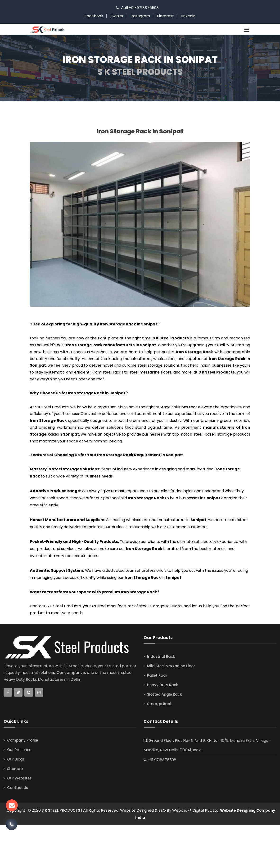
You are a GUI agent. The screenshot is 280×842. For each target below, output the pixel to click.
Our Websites (20, 795)
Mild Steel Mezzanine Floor (172, 683)
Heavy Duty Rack (163, 702)
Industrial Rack (161, 673)
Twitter (117, 16)
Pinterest (165, 16)
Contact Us (18, 804)
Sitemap (15, 785)
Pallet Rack (157, 692)
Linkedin (188, 16)
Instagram (140, 16)
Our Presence (19, 767)
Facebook (94, 16)
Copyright (24, 827)
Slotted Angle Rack (165, 711)
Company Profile (23, 757)
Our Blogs (16, 776)
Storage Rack (160, 721)
